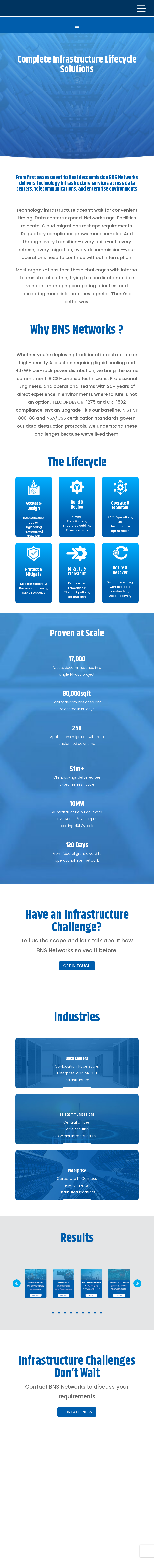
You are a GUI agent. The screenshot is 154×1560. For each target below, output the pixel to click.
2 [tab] (59, 1311)
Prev (17, 1282)
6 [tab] (83, 1311)
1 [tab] (53, 1311)
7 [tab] (89, 1311)
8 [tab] (95, 1311)
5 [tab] (77, 1311)
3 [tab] (65, 1311)
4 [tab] (71, 1311)
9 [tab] (101, 1311)
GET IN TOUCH (77, 964)
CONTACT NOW (76, 1411)
